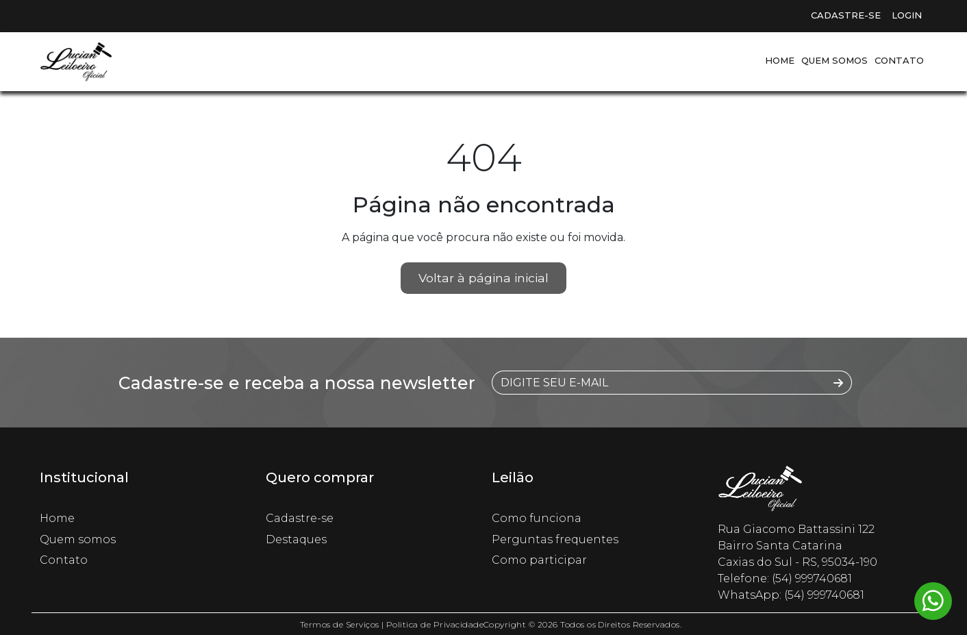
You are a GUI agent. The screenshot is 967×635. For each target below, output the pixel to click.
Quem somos (834, 60)
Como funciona (536, 518)
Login (907, 15)
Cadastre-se (846, 15)
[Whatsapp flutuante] (933, 601)
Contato (899, 60)
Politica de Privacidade (435, 624)
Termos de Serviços (339, 624)
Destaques (296, 539)
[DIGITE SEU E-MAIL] (659, 383)
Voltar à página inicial (483, 278)
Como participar (539, 559)
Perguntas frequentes (555, 539)
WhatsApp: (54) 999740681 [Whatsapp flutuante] (791, 594)
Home (779, 60)
